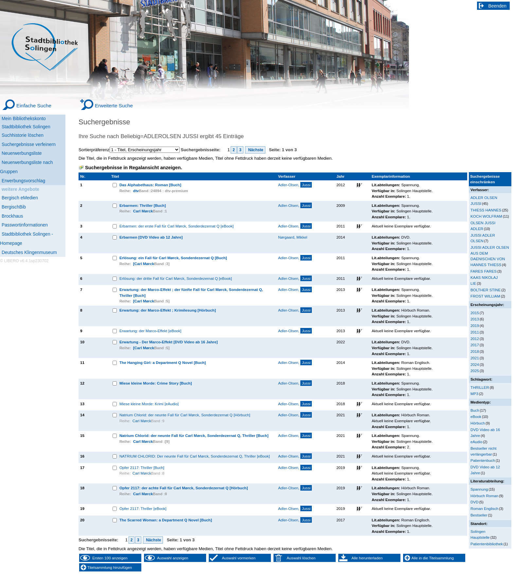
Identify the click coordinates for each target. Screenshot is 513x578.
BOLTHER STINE (485, 290)
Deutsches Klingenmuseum (29, 252)
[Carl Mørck (143, 264)
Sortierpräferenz (94, 149)
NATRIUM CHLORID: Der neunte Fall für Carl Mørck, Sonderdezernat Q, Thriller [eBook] (194, 456)
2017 (474, 345)
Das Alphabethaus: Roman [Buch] (150, 185)
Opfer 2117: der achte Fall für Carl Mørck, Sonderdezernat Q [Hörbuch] (183, 488)
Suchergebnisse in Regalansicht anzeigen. (133, 167)
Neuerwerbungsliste (22, 153)
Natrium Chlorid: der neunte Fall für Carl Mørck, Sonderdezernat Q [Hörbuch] (184, 415)
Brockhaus (12, 216)
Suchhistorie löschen (23, 135)
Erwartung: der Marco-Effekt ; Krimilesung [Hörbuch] (167, 310)
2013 (474, 319)
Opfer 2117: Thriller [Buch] (141, 467)
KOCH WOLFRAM (486, 216)
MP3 (474, 393)
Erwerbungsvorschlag (23, 180)
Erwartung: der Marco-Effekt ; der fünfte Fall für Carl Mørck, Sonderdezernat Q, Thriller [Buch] (191, 292)
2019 (474, 325)
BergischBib (14, 206)
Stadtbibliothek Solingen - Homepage (26, 238)
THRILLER (479, 387)
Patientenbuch (482, 460)
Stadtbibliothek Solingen (26, 126)
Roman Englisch (484, 508)
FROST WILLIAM (485, 296)
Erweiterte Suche (114, 105)
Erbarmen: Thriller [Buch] (142, 205)
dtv (136, 191)
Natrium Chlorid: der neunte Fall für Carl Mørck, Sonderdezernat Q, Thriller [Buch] (194, 435)
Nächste (255, 150)
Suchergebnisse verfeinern (29, 144)
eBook (475, 416)
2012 (474, 338)
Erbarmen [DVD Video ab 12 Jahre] (151, 237)
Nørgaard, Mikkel (292, 237)
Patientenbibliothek (486, 544)
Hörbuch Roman (484, 496)
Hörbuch (477, 423)
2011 (474, 332)
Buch (474, 410)
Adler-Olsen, (295, 185)
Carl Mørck (143, 211)
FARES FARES (483, 271)
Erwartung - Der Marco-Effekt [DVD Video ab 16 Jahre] (168, 342)
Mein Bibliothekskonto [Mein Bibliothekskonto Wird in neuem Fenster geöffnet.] (24, 118)
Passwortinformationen (25, 224)
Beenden (497, 6)
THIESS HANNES (485, 210)
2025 (474, 371)
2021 (474, 358)
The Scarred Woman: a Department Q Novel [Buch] (165, 520)
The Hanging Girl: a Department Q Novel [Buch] (162, 362)
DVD (474, 502)
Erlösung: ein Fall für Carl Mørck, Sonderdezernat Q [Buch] (173, 258)
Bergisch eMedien (20, 197)
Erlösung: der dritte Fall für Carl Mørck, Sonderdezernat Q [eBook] (175, 278)
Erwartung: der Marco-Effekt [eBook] (150, 331)
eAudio (476, 442)
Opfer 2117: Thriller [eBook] (143, 508)
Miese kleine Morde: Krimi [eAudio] (149, 404)
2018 (474, 351)
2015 (474, 313)
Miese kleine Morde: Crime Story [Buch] (155, 383)
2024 (474, 364)
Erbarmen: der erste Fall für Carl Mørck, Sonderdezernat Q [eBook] (176, 226)
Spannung (479, 489)
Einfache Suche (33, 105)
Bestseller (478, 515)
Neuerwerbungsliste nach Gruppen (26, 167)
